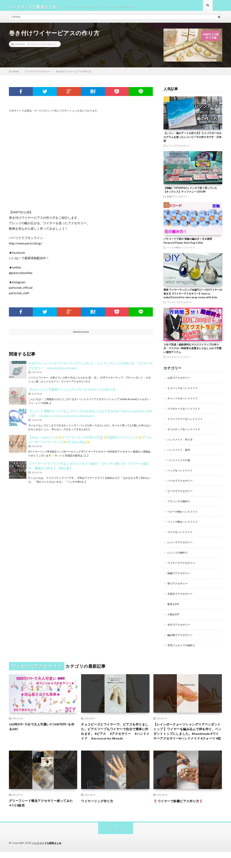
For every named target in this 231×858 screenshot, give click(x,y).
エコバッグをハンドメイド (183, 390)
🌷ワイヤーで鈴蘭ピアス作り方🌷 (181, 806)
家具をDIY (173, 602)
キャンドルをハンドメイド (183, 400)
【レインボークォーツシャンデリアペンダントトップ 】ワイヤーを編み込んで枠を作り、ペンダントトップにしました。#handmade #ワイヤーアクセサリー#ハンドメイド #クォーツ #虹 (187, 733)
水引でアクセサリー (179, 622)
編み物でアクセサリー (181, 633)
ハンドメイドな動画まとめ (48, 849)
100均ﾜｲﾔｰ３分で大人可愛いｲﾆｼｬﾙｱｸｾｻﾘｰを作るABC (42, 725)
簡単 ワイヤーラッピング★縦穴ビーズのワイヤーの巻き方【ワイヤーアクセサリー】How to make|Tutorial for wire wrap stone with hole (193, 296)
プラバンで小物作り (179, 501)
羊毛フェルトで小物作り (182, 643)
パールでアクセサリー (181, 481)
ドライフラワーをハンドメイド (186, 420)
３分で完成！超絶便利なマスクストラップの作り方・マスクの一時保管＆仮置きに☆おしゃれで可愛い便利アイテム (192, 351)
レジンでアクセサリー (178, 148)
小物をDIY (173, 612)
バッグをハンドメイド (181, 471)
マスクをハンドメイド (178, 359)
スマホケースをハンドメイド (185, 410)
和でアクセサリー (178, 582)
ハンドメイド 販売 (179, 451)
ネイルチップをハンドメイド (185, 430)
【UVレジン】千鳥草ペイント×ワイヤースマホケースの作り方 (71, 392)
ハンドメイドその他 (179, 461)
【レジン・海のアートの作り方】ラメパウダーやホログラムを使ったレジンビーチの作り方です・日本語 (192, 139)
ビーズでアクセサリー (181, 491)
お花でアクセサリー (179, 380)
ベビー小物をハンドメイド (183, 511)
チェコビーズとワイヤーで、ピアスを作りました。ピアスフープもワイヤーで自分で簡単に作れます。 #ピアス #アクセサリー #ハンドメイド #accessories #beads (115, 733)
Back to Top (115, 835)
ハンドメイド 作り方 (181, 441)
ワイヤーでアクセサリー (43, 47)
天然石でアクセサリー (181, 592)
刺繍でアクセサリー (177, 199)
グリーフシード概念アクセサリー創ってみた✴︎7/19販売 (43, 809)
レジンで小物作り (178, 552)
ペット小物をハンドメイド (181, 250)
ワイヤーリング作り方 (99, 806)
